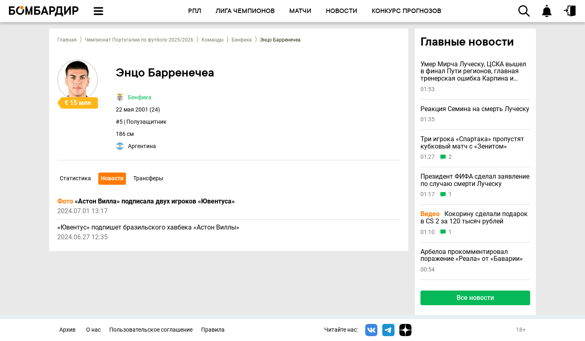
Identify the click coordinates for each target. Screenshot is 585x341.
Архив (67, 329)
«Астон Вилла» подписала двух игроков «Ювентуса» (146, 201)
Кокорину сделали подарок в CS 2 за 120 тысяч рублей (474, 217)
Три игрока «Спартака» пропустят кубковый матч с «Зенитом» (472, 143)
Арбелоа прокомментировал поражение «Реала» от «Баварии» (471, 255)
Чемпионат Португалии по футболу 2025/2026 (139, 40)
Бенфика (242, 40)
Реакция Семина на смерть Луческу (474, 109)
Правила (213, 329)
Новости (112, 178)
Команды (212, 40)
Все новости (475, 298)
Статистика (75, 178)
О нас (93, 329)
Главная (67, 40)
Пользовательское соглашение (151, 329)
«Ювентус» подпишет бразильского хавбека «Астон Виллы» (148, 227)
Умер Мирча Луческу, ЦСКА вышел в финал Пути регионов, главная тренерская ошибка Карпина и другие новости (473, 71)
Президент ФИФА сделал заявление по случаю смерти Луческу (474, 180)
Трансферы (148, 178)
